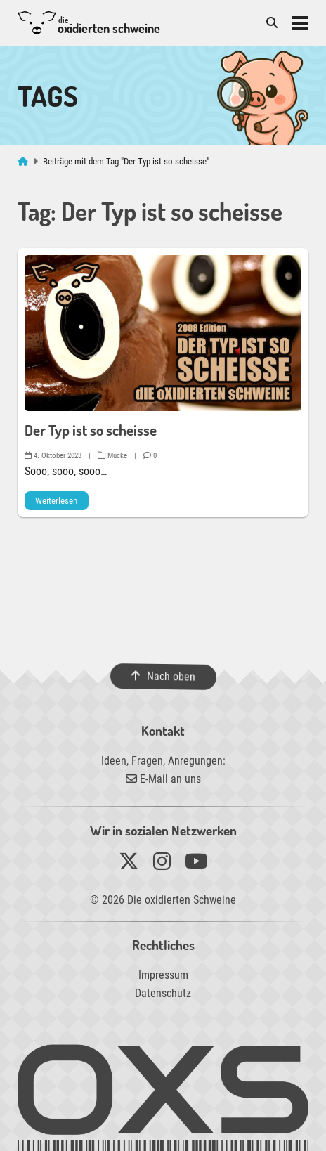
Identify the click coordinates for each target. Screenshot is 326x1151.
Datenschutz (163, 993)
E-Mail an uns (163, 779)
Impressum (163, 975)
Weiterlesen (56, 500)
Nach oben (163, 676)
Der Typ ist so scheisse (91, 430)
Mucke (112, 455)
